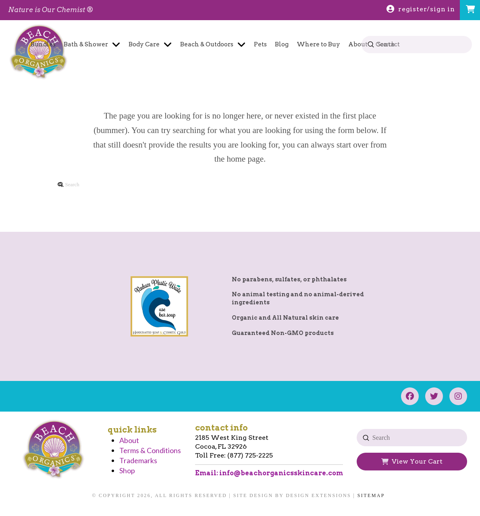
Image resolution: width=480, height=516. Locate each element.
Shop (127, 470)
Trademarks (138, 460)
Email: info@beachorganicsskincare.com (269, 473)
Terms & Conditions (150, 450)
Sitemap (371, 495)
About (129, 440)
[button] (470, 10)
